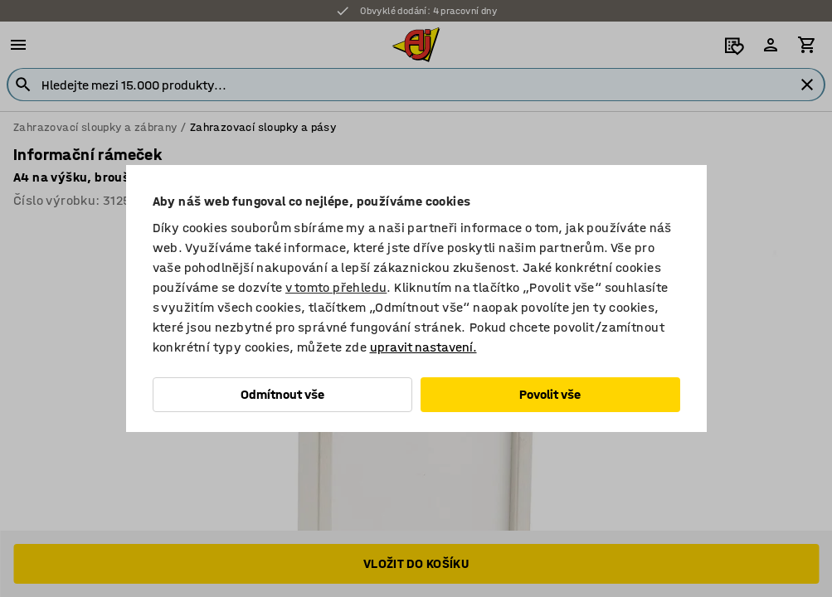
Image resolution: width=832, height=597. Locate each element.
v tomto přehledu (336, 287)
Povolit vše (550, 394)
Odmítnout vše (282, 394)
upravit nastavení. (423, 347)
